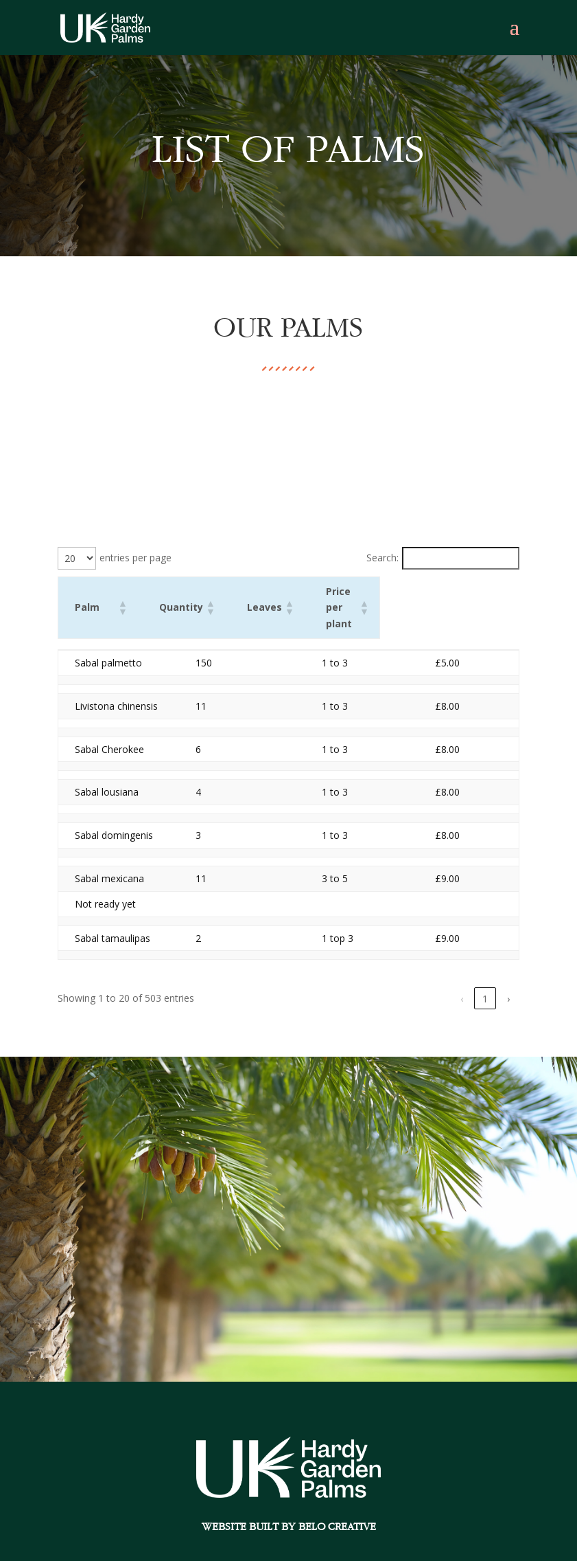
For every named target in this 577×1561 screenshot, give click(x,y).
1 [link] (341, 982)
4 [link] (411, 982)
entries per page (135, 557)
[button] (204, 599)
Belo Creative (341, 1510)
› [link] (508, 982)
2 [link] (365, 982)
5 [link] (435, 982)
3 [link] (388, 982)
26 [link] (485, 982)
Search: (382, 557)
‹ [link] (318, 982)
